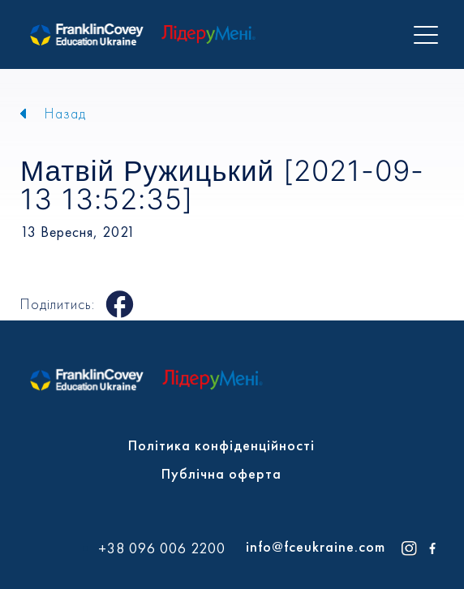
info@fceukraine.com (315, 546)
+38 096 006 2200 (162, 548)
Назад (65, 113)
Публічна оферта (221, 473)
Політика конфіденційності (221, 445)
